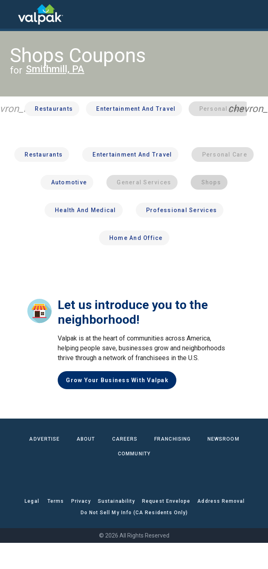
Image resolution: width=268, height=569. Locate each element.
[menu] (12, 14)
